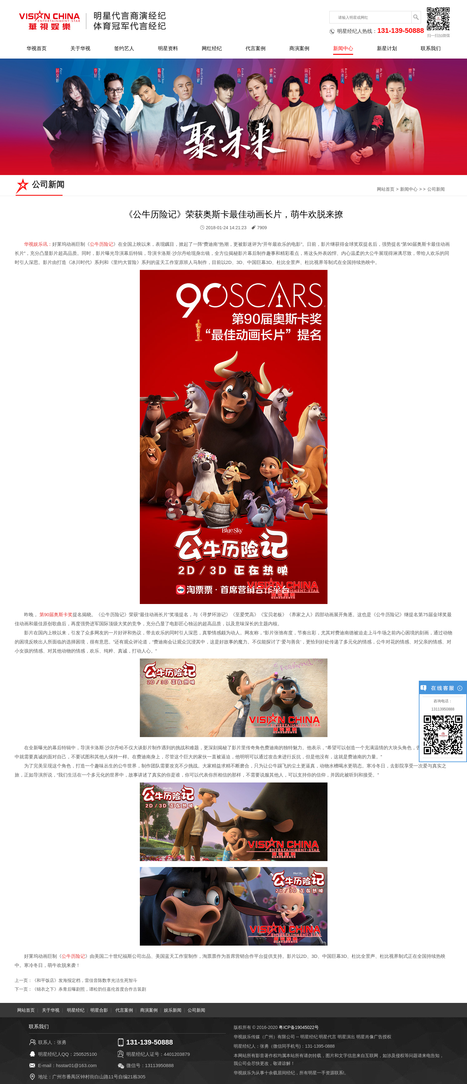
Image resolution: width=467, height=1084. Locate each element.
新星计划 (387, 48)
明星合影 (99, 1010)
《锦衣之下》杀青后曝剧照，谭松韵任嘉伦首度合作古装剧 (89, 989)
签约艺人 (124, 48)
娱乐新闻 (172, 1010)
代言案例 (256, 48)
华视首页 (37, 48)
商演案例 (299, 48)
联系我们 (431, 48)
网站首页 (385, 189)
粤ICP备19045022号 (299, 1027)
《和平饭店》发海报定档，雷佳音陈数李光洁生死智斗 (84, 980)
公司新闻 (436, 189)
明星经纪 (75, 1010)
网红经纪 (212, 48)
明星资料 (168, 48)
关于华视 (80, 48)
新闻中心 (343, 48)
